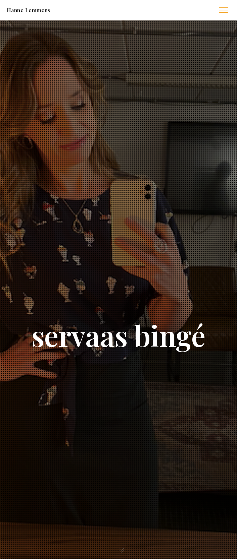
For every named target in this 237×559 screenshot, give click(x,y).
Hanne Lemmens (29, 10)
